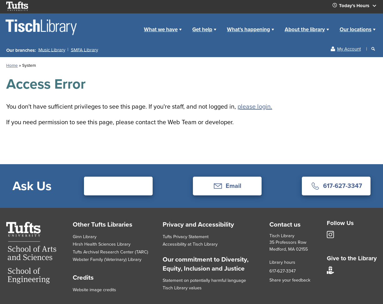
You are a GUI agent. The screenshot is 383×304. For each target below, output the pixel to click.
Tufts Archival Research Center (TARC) (110, 251)
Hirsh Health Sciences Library (101, 244)
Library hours (282, 262)
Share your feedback (289, 280)
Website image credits (94, 289)
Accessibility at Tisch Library (190, 244)
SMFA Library (84, 49)
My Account (349, 49)
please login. (255, 106)
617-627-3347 (282, 270)
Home (132, 24)
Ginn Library (84, 236)
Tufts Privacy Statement (186, 236)
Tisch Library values (182, 287)
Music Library (51, 49)
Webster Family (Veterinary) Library (107, 259)
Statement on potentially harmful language (204, 280)
